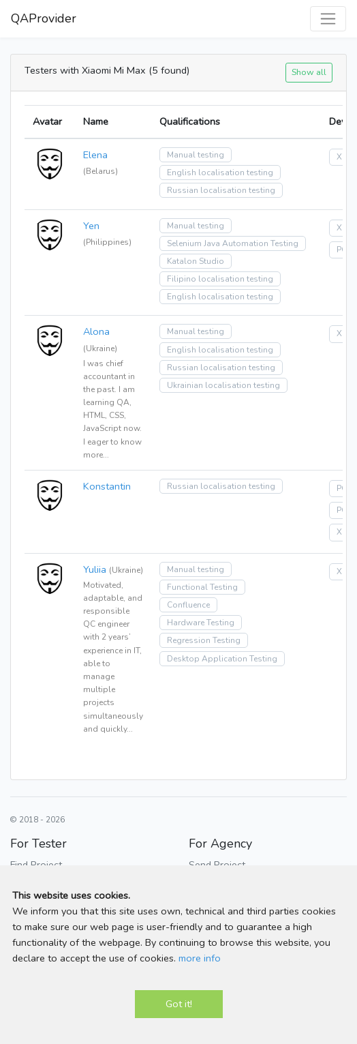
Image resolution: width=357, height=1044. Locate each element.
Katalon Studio (195, 261)
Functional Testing (202, 587)
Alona (96, 331)
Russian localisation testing (221, 190)
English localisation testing (220, 172)
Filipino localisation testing (220, 278)
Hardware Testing (200, 622)
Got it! (179, 1004)
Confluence (188, 604)
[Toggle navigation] (328, 18)
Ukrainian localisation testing (223, 385)
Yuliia (94, 569)
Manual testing (195, 154)
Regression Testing (203, 640)
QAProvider (43, 18)
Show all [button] (309, 72)
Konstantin (107, 486)
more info (199, 958)
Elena (95, 155)
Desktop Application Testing (222, 658)
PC (342, 249)
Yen (91, 226)
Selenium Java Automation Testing (232, 243)
